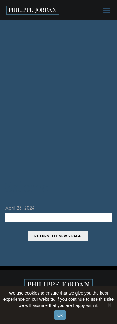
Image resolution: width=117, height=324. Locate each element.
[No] (109, 305)
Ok (60, 315)
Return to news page (57, 236)
